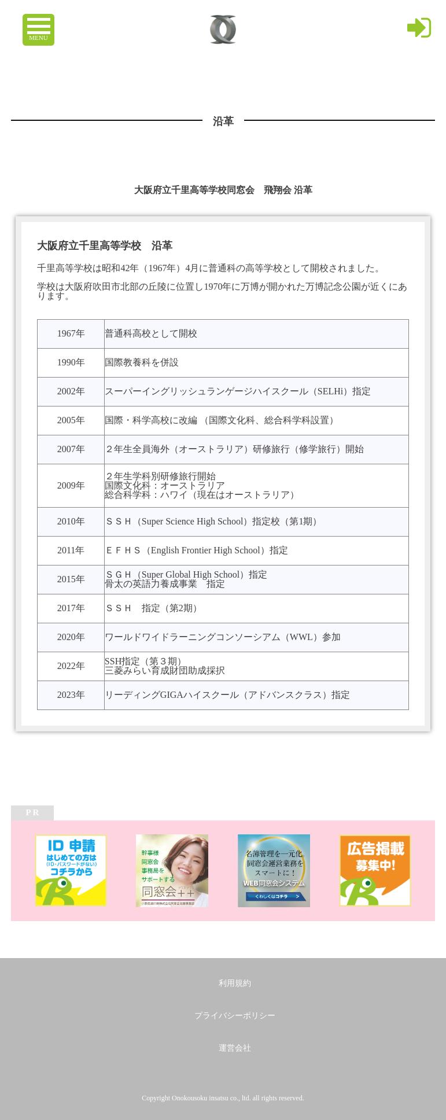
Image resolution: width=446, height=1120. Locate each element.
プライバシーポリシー (234, 1015)
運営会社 (235, 1048)
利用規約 (235, 983)
